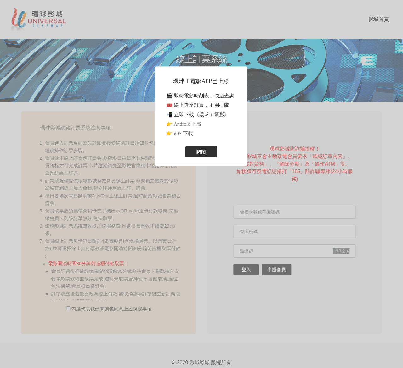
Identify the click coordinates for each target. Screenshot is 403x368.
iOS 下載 (183, 133)
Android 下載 (187, 124)
